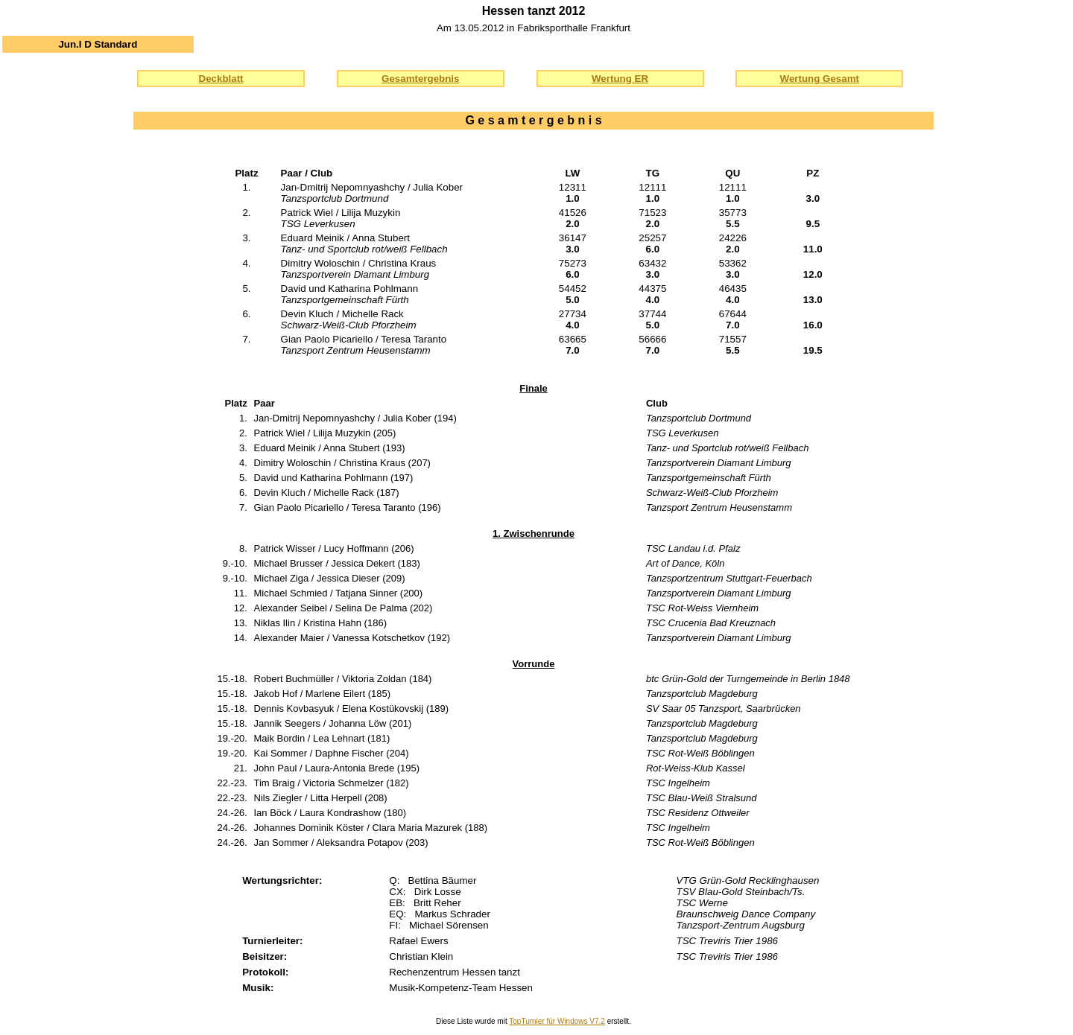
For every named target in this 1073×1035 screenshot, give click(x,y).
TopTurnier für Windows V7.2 (557, 1021)
